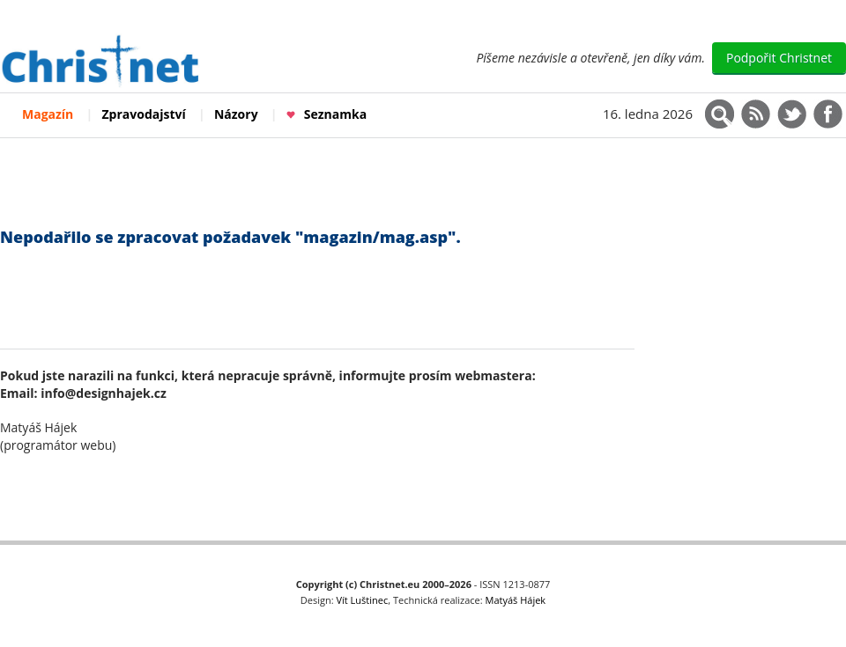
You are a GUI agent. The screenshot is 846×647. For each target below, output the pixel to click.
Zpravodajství (144, 114)
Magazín (47, 114)
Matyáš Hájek (516, 600)
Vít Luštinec (363, 600)
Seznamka (326, 114)
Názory (236, 114)
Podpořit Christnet (779, 57)
